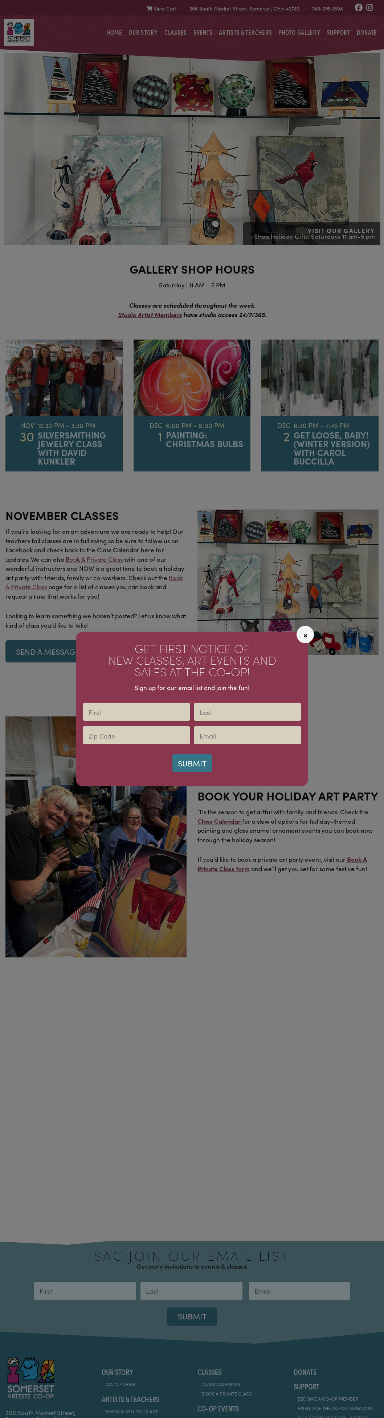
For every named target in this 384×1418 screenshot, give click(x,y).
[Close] (305, 634)
